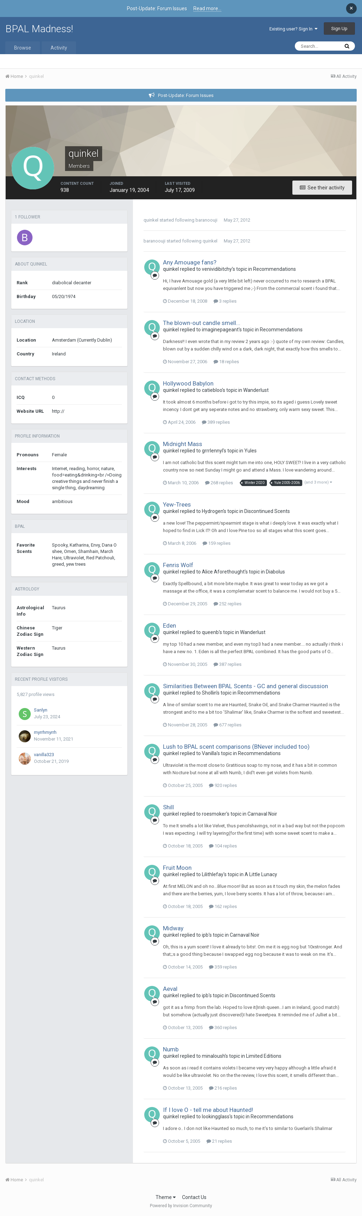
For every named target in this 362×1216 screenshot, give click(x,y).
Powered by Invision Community (181, 1205)
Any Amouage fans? (189, 262)
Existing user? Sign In (293, 29)
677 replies (227, 724)
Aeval (170, 988)
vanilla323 (44, 754)
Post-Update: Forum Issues (186, 95)
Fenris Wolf (178, 565)
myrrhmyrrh (45, 732)
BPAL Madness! (39, 29)
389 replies (216, 422)
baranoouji (206, 220)
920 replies (223, 785)
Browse (22, 48)
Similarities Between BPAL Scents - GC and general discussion (245, 686)
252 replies (227, 603)
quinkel (151, 220)
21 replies (219, 1141)
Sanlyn (40, 710)
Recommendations (274, 269)
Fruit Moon (177, 867)
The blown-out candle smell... (201, 322)
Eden (169, 625)
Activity (59, 48)
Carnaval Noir (262, 814)
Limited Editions (263, 1056)
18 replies (226, 361)
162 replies (223, 906)
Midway (173, 928)
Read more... (207, 8)
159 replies (216, 543)
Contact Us (194, 1197)
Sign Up (339, 28)
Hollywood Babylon (188, 383)
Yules (250, 450)
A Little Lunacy (261, 874)
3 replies (225, 301)
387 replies (227, 664)
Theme (166, 1197)
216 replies (223, 1088)
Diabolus (275, 572)
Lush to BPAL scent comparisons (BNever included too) (236, 746)
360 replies (223, 1027)
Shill (168, 807)
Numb (171, 1049)
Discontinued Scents (267, 511)
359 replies (223, 967)
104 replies (223, 846)
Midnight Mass (182, 443)
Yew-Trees (177, 504)
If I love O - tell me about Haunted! (208, 1109)
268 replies (219, 482)
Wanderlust (256, 390)
